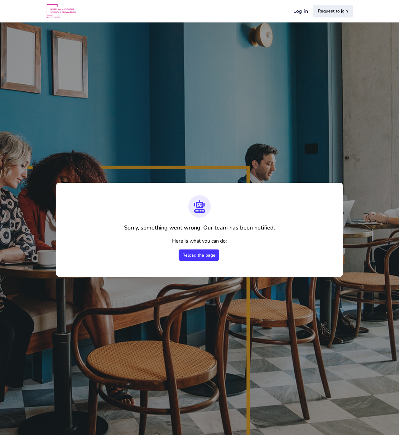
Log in (300, 11)
